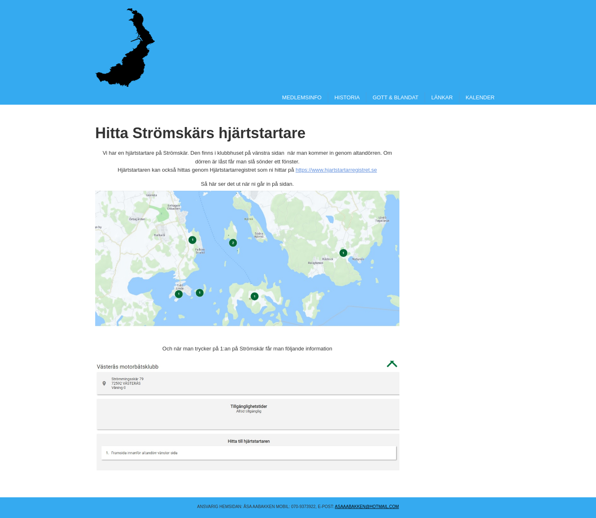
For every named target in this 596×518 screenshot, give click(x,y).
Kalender (480, 97)
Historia (347, 97)
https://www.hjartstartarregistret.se (336, 170)
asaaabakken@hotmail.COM (367, 506)
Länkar (442, 97)
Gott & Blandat (395, 97)
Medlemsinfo (302, 97)
